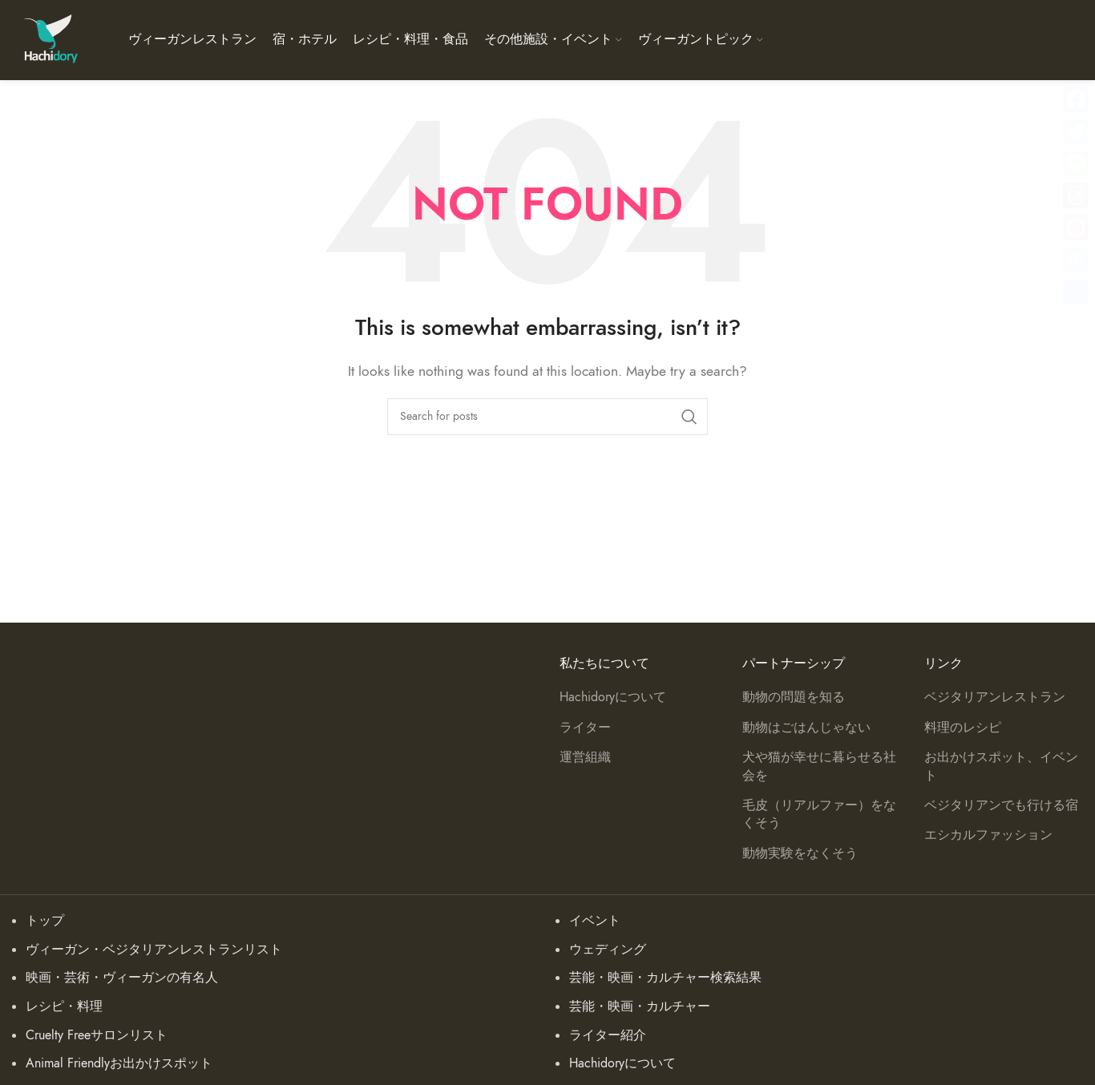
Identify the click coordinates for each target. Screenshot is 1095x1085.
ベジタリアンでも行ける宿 (1001, 805)
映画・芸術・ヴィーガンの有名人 (122, 977)
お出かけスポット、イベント (1001, 766)
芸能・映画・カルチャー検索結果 (665, 977)
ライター (585, 727)
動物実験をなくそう (800, 853)
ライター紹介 (607, 1035)
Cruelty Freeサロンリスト (97, 1035)
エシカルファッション (988, 835)
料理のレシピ (962, 727)
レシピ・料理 (64, 1006)
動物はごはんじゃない (806, 727)
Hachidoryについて (613, 697)
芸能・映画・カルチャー (639, 1006)
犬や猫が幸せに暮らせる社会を (819, 766)
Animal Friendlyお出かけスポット (119, 1063)
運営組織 (585, 757)
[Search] (547, 416)
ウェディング (607, 949)
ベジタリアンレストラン (994, 697)
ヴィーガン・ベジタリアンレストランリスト (154, 949)
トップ (45, 921)
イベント (594, 921)
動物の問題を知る (793, 697)
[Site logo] (50, 39)
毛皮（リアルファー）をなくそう (819, 814)
